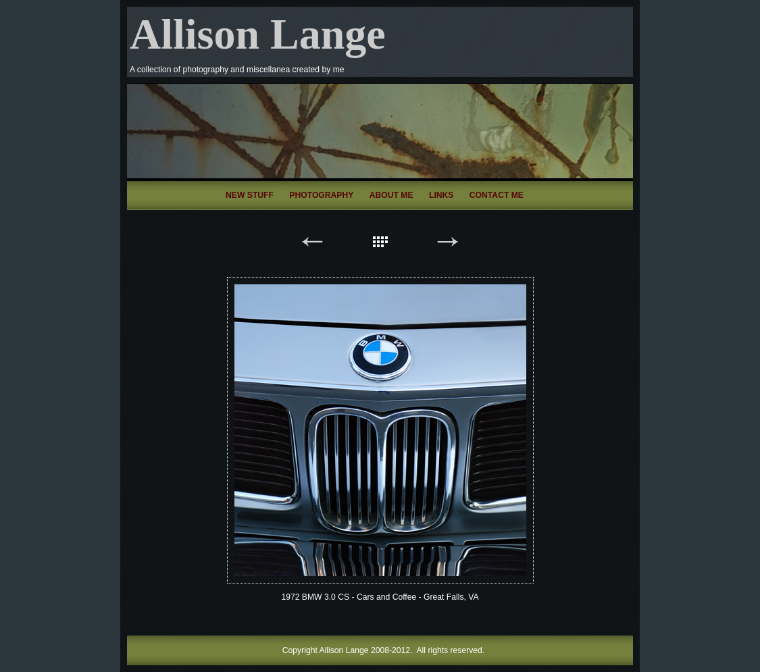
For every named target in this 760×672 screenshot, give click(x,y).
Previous (313, 244)
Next (448, 244)
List (380, 244)
